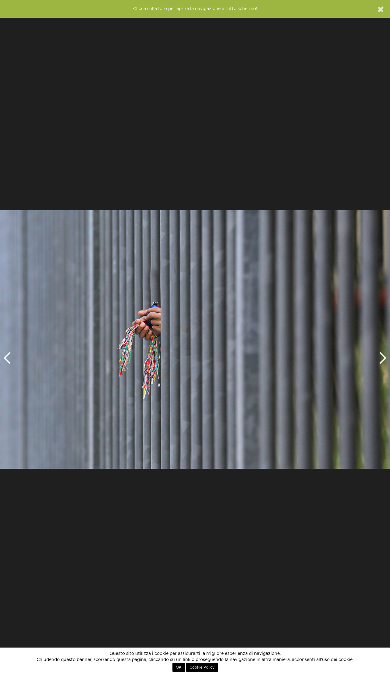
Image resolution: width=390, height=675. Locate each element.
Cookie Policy (202, 667)
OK (179, 667)
